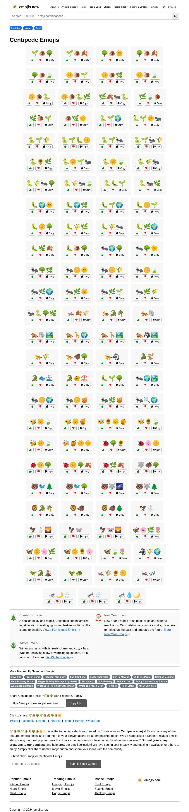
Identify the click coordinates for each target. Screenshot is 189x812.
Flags (83, 7)
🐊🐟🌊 (42, 378)
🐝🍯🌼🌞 (77, 443)
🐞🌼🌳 (41, 465)
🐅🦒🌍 (77, 335)
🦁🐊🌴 (42, 508)
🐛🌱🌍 (112, 205)
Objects (107, 7)
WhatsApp (93, 720)
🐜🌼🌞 (77, 270)
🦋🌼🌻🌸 (78, 551)
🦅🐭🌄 (110, 530)
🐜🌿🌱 (112, 291)
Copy (50, 60)
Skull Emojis (102, 784)
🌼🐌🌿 (112, 75)
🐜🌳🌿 (42, 270)
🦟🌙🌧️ (60, 595)
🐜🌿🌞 (77, 291)
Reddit (68, 720)
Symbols (154, 7)
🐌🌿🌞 (75, 118)
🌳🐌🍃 (42, 75)
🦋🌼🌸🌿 (40, 551)
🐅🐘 (148, 313)
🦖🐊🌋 (41, 573)
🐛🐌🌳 (77, 248)
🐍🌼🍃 (113, 161)
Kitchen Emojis (19, 784)
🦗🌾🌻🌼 (112, 573)
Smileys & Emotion (138, 7)
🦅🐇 (147, 508)
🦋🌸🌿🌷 (147, 530)
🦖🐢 (75, 573)
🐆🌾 (42, 356)
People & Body (120, 7)
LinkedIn (41, 720)
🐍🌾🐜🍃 (78, 183)
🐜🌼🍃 (147, 270)
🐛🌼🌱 (147, 205)
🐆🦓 (112, 356)
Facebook (27, 720)
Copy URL (76, 703)
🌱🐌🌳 (42, 53)
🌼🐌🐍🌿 (75, 96)
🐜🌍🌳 (112, 248)
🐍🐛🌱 (115, 183)
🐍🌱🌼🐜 (147, 118)
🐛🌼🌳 (42, 226)
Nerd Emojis (18, 793)
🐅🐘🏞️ (42, 335)
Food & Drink (95, 7)
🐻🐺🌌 (112, 486)
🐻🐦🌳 (77, 486)
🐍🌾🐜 (148, 161)
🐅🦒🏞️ (112, 335)
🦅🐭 (75, 530)
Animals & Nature (70, 7)
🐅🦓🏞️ (147, 335)
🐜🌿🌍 (42, 291)
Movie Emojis (61, 788)
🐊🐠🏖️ (77, 378)
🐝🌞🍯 (75, 421)
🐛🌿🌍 (147, 226)
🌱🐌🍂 (77, 53)
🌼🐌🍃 (147, 75)
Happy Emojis (61, 793)
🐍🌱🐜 (112, 140)
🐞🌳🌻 (113, 443)
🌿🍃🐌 (150, 96)
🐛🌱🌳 (112, 378)
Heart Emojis (18, 788)
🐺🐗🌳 (148, 465)
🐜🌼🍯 (77, 400)
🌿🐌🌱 (41, 118)
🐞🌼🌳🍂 (77, 465)
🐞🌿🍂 (113, 465)
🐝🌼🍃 (41, 443)
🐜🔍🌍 (147, 400)
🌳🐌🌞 (112, 53)
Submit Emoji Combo (83, 763)
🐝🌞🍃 (41, 421)
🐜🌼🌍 (42, 400)
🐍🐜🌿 (150, 183)
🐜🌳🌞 (147, 248)
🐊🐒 (147, 356)
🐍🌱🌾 (39, 140)
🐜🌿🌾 (147, 291)
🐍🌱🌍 (110, 118)
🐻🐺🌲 (147, 486)
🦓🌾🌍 (150, 551)
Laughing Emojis (63, 784)
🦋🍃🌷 (115, 551)
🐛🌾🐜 (112, 226)
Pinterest (55, 720)
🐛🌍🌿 (77, 205)
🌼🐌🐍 (39, 96)
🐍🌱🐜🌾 (148, 140)
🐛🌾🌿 (77, 226)
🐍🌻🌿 (41, 161)
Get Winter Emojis (59, 657)
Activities (54, 7)
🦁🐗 (77, 508)
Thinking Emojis (104, 793)
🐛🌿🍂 (42, 248)
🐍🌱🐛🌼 (75, 140)
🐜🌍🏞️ (147, 378)
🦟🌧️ (94, 595)
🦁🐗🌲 (112, 508)
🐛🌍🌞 (42, 205)
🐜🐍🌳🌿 (42, 313)
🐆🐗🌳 (77, 356)
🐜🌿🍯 (112, 400)
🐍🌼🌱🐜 (77, 161)
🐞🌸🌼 (148, 443)
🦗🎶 (148, 573)
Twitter (14, 720)
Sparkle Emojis (104, 788)
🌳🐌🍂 (147, 53)
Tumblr (79, 720)
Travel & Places (168, 7)
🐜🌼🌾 (112, 270)
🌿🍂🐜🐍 (113, 96)
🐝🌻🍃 (148, 421)
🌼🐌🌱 (77, 75)
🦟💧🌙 (129, 595)
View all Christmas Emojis (61, 629)
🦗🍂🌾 (78, 313)
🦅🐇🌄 (41, 530)
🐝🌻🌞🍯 (112, 421)
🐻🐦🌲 (42, 486)
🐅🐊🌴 (113, 313)
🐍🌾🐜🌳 (40, 183)
